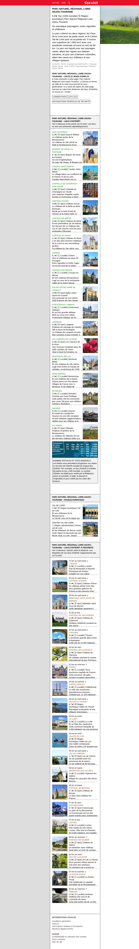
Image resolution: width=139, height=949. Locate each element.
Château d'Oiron (77, 581)
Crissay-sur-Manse (62, 270)
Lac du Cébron (76, 753)
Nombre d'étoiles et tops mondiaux (72, 461)
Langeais (57, 322)
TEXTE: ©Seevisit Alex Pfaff (71, 64)
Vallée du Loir (76, 736)
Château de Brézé (61, 218)
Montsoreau (59, 374)
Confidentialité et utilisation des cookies (69, 937)
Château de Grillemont (81, 615)
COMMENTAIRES (60, 97)
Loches (73, 822)
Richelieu (57, 391)
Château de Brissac (79, 788)
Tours (72, 667)
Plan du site (57, 942)
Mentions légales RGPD (62, 929)
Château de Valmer (79, 840)
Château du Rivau (61, 235)
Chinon (56, 253)
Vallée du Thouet (78, 702)
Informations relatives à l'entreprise (67, 926)
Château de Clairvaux (80, 650)
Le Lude (73, 719)
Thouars (73, 632)
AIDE (64, 3)
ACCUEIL (56, 3)
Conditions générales (61, 921)
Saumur (56, 408)
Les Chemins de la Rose (64, 339)
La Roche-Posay (77, 874)
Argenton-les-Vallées (81, 771)
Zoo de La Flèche (78, 857)
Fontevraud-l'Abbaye (63, 305)
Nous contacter (58, 939)
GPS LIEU (73, 97)
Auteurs (55, 924)
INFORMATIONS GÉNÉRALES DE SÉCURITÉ (71, 102)
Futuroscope (76, 805)
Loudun (73, 564)
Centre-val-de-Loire (63, 523)
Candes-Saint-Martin (63, 166)
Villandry (57, 425)
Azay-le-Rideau (60, 132)
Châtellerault (77, 684)
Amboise (73, 892)
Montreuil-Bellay (61, 356)
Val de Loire (58, 505)
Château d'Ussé (60, 201)
